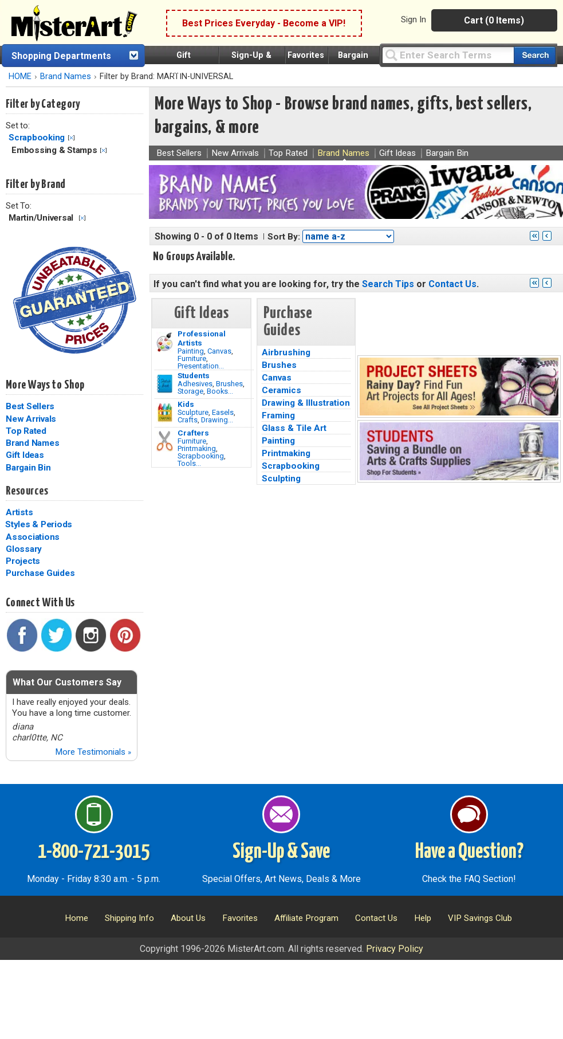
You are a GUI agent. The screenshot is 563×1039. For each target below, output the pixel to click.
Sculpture (193, 412)
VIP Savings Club (480, 918)
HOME (20, 76)
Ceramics (281, 390)
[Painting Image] (164, 342)
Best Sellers (30, 406)
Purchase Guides (40, 573)
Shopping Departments (61, 55)
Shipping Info (129, 918)
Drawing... (217, 419)
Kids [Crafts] (186, 404)
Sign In (413, 19)
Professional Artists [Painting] (202, 338)
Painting (191, 351)
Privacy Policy (394, 948)
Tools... (189, 463)
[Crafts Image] (164, 412)
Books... (220, 391)
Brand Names (65, 76)
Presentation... (201, 366)
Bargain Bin (28, 467)
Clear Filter (71, 137)
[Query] (448, 54)
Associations (33, 537)
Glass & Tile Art (294, 428)
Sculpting (281, 478)
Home (76, 918)
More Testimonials (93, 752)
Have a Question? (469, 852)
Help (422, 918)
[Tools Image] (164, 441)
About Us (188, 918)
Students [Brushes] (194, 375)
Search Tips (388, 284)
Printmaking (197, 448)
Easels (223, 412)
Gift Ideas (25, 455)
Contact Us (452, 284)
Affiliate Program (306, 918)
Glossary (24, 549)
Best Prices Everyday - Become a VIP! (263, 23)
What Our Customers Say (67, 682)
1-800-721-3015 (93, 852)
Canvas (219, 351)
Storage (190, 391)
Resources (27, 491)
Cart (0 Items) (494, 20)
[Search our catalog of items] (535, 55)
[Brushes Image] (164, 384)
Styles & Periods (38, 524)
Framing (278, 415)
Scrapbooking (37, 137)
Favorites (306, 55)
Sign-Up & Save (281, 852)
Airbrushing (286, 352)
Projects (23, 561)
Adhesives (195, 383)
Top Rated (26, 431)
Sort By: (283, 237)
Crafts (188, 419)
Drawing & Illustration (306, 403)
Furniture (192, 358)
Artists (19, 512)
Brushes (229, 383)
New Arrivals (31, 419)
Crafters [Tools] (193, 432)
